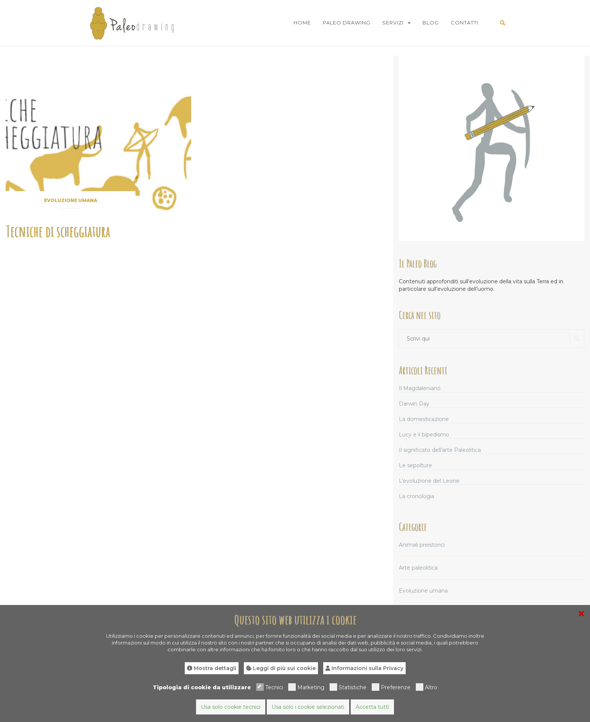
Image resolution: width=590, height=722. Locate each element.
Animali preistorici (422, 544)
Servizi (393, 23)
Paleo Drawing (346, 23)
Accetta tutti (372, 707)
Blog (431, 23)
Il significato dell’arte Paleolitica (440, 450)
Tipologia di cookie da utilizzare (202, 687)
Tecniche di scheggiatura (58, 231)
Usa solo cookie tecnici (230, 707)
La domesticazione (424, 419)
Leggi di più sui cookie (281, 668)
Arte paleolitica (418, 567)
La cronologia (416, 496)
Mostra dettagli (211, 668)
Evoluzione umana (70, 200)
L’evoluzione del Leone (429, 480)
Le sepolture (415, 465)
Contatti (464, 23)
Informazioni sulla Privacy (364, 668)
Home (302, 23)
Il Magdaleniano (420, 388)
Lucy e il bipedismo (424, 434)
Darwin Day (414, 403)
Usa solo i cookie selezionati (308, 707)
